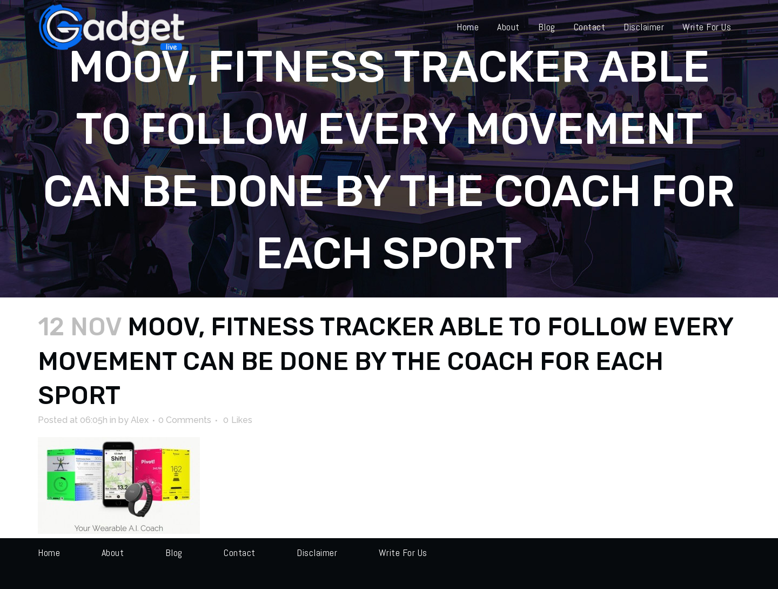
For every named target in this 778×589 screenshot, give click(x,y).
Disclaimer (317, 552)
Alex (140, 420)
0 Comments (184, 420)
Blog (174, 552)
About (113, 552)
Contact (240, 552)
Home (49, 552)
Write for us (403, 552)
